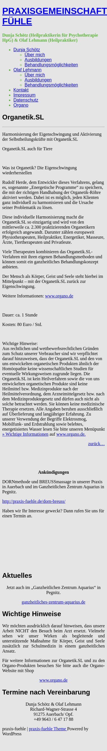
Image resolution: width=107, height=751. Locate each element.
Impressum (24, 95)
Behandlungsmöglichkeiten (51, 64)
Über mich (35, 54)
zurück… (96, 443)
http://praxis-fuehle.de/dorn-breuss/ (33, 501)
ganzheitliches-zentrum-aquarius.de (53, 602)
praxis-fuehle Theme (48, 728)
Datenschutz (25, 100)
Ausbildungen (38, 59)
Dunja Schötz (26, 49)
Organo (20, 105)
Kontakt (20, 90)
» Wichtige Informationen (25, 434)
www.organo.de (59, 296)
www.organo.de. (71, 434)
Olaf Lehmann (27, 69)
